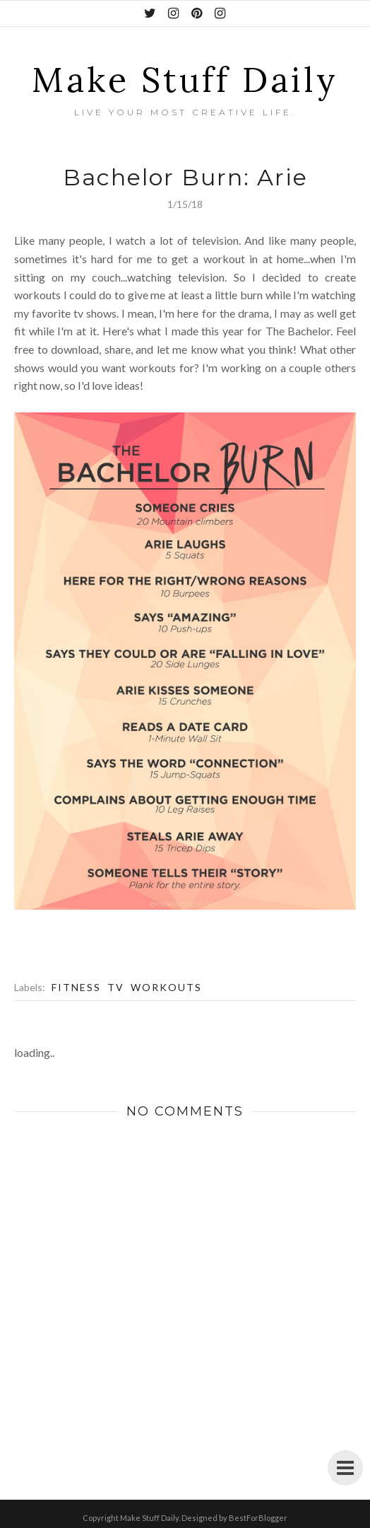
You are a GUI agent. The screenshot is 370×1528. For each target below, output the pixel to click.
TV (115, 987)
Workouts (166, 987)
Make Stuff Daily (185, 79)
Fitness (76, 987)
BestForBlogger (258, 1517)
